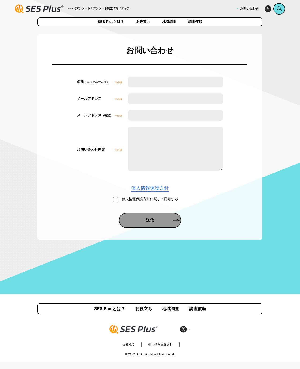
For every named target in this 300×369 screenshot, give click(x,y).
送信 (163, 227)
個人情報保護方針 (160, 351)
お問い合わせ (249, 8)
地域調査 (169, 21)
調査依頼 (195, 21)
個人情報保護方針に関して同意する (150, 206)
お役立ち (143, 21)
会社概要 (129, 351)
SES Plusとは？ (111, 21)
